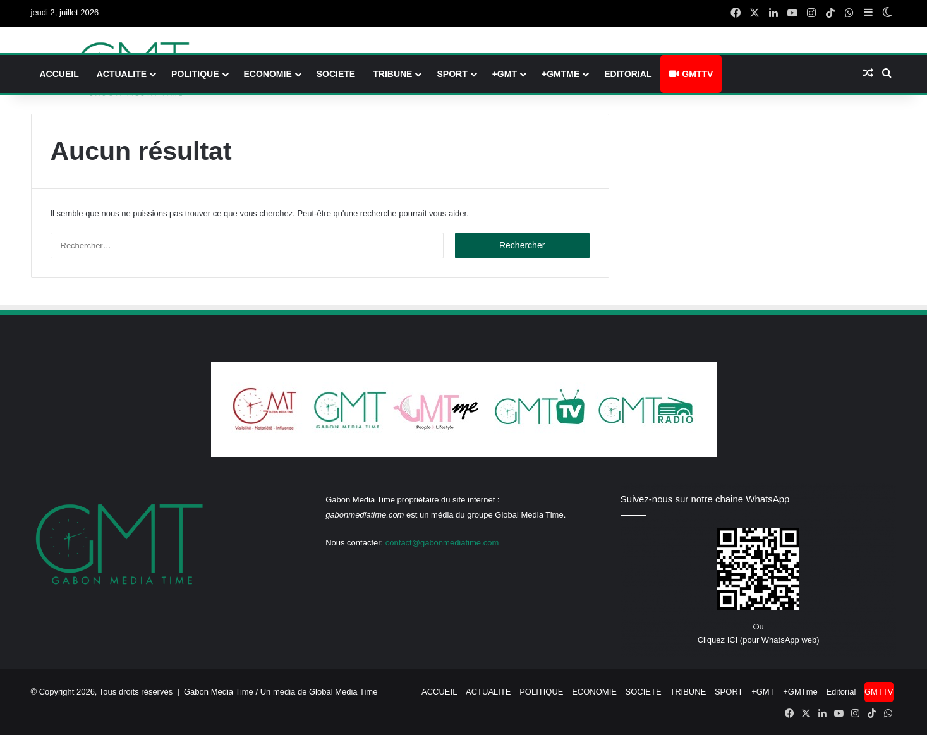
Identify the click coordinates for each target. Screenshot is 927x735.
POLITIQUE (195, 74)
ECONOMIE (268, 74)
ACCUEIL (59, 74)
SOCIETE (336, 74)
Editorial (627, 74)
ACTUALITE (122, 74)
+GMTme (560, 74)
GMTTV (691, 74)
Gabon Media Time (218, 691)
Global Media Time (343, 691)
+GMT (504, 74)
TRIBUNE (392, 74)
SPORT (452, 74)
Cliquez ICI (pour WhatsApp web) (759, 640)
